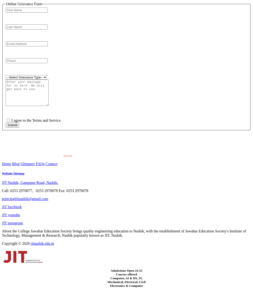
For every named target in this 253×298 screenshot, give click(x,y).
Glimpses (27, 169)
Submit (12, 130)
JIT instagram (12, 228)
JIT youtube (11, 220)
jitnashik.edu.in (42, 248)
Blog (15, 169)
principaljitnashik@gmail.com (25, 204)
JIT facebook (12, 212)
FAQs (40, 169)
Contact (51, 169)
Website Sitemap (13, 178)
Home (6, 169)
